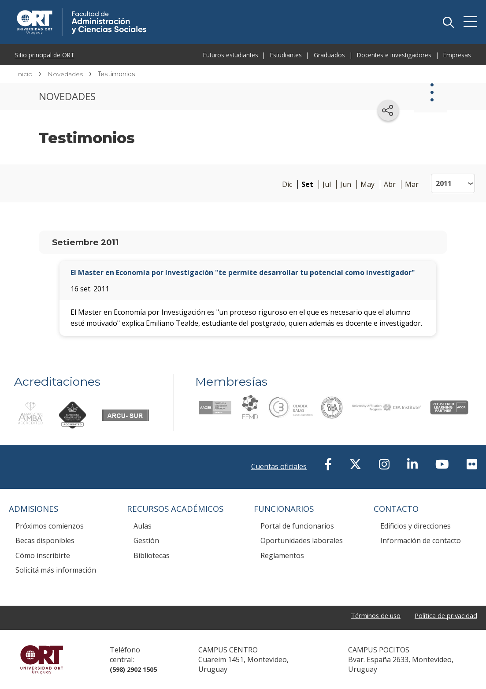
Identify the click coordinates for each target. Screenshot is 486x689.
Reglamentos (282, 555)
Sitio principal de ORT (44, 55)
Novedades (65, 74)
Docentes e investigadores (394, 55)
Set (307, 184)
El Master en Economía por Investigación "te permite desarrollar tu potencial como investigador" (242, 272)
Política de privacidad (442, 616)
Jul (327, 184)
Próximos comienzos (49, 526)
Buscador (448, 22)
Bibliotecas (152, 555)
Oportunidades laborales (301, 540)
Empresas (457, 55)
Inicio (24, 74)
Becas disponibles (44, 540)
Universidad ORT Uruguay (41, 659)
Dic (287, 184)
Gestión (146, 540)
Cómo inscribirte (42, 555)
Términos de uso (366, 616)
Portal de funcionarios (297, 526)
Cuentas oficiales (279, 466)
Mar (412, 184)
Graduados (329, 55)
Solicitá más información (55, 570)
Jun (345, 184)
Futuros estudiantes (230, 55)
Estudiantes (286, 55)
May (367, 184)
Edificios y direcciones (415, 526)
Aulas (143, 526)
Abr (390, 184)
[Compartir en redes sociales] (388, 110)
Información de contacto (420, 540)
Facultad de (146, 9)
